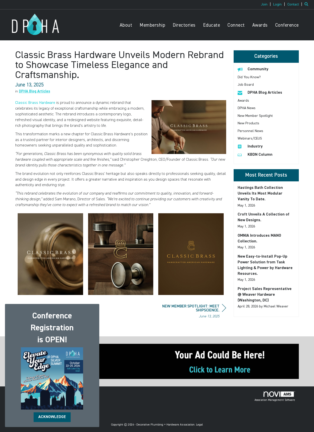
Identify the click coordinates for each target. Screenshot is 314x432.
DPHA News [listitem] (247, 108)
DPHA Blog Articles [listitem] (260, 92)
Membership (152, 25)
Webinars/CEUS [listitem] (250, 138)
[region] (189, 312)
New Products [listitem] (248, 123)
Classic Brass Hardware (35, 103)
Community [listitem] (253, 69)
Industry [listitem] (250, 146)
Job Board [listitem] (246, 84)
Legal (199, 424)
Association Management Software (275, 396)
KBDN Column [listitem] (255, 154)
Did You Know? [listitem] (249, 77)
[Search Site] (307, 4)
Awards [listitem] (243, 100)
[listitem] (266, 4)
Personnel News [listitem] (250, 131)
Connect (236, 25)
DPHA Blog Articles (34, 91)
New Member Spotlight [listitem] (255, 116)
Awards (260, 25)
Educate (211, 25)
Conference (287, 25)
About (126, 25)
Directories (184, 25)
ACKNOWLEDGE (52, 417)
